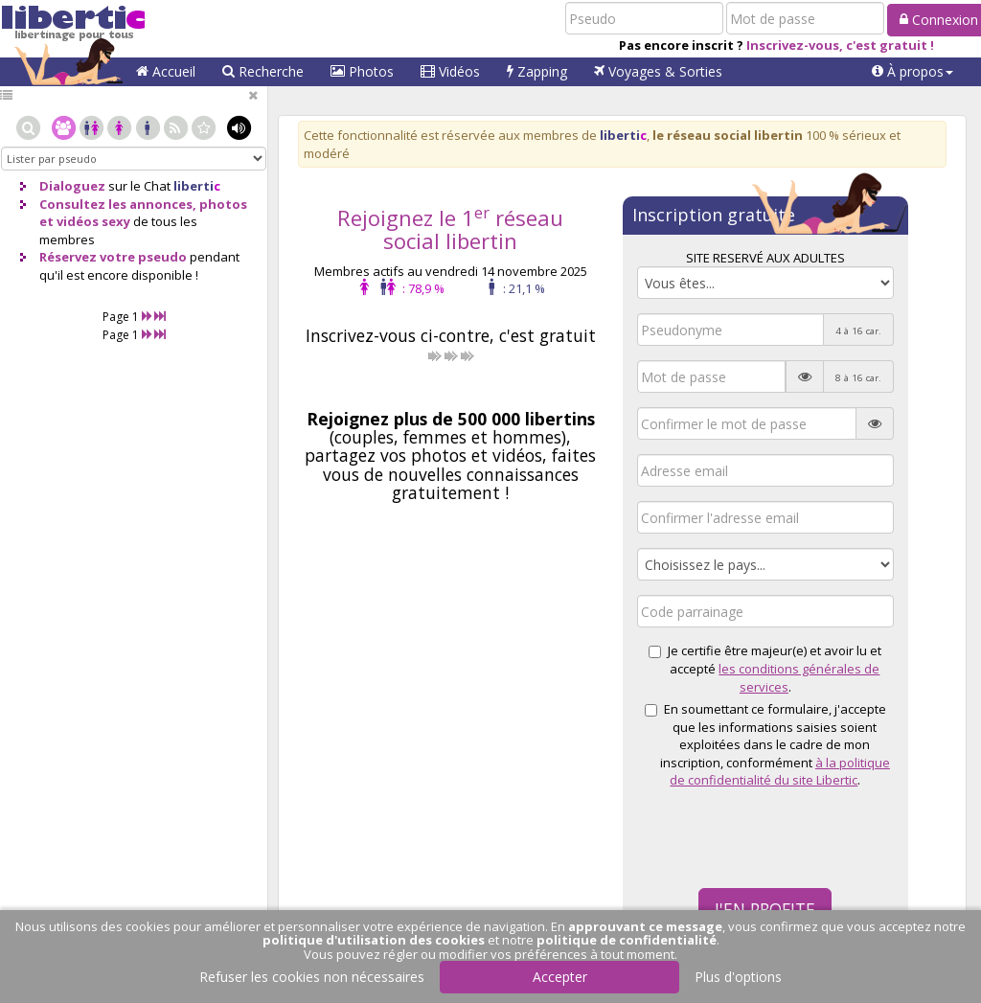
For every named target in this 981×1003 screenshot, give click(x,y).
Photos (362, 71)
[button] (912, 71)
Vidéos (450, 71)
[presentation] (782, 836)
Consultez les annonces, (117, 204)
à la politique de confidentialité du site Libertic (780, 771)
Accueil (165, 71)
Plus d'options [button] (738, 977)
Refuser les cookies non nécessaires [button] (311, 977)
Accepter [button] (560, 977)
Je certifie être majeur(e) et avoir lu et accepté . (765, 668)
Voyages (658, 71)
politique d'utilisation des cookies (373, 939)
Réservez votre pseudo (113, 256)
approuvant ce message (645, 926)
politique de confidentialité (626, 939)
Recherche (263, 71)
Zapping (537, 71)
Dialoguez (72, 185)
